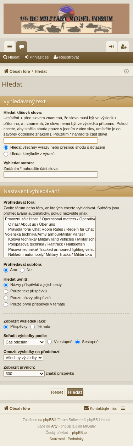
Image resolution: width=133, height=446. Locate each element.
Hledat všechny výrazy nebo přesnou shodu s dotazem (54, 147)
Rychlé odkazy (11, 48)
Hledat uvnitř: (16, 279)
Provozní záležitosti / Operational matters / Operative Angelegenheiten (49, 219)
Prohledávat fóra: (19, 202)
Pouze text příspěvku (25, 291)
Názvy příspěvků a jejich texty (33, 284)
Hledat (14, 57)
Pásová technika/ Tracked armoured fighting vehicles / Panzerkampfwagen (49, 249)
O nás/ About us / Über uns (49, 224)
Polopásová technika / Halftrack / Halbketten (49, 244)
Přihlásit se (39, 57)
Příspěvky (15, 326)
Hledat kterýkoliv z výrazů (29, 154)
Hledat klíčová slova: (23, 112)
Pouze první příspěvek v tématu (34, 304)
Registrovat (69, 57)
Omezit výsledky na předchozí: (32, 351)
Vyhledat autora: (19, 163)
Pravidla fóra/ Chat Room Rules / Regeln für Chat (49, 229)
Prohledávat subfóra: (23, 264)
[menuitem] (100, 408)
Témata (40, 326)
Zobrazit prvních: (19, 367)
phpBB (48, 420)
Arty (54, 426)
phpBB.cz (79, 433)
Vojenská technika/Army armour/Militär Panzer (49, 234)
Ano (10, 270)
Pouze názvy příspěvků (27, 298)
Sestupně (87, 342)
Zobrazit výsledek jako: (25, 321)
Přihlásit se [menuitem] (113, 48)
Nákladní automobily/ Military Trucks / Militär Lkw (49, 254)
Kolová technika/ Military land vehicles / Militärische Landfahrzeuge (49, 239)
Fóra (23, 48)
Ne (26, 270)
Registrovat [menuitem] (125, 48)
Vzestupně (59, 342)
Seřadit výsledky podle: (25, 336)
